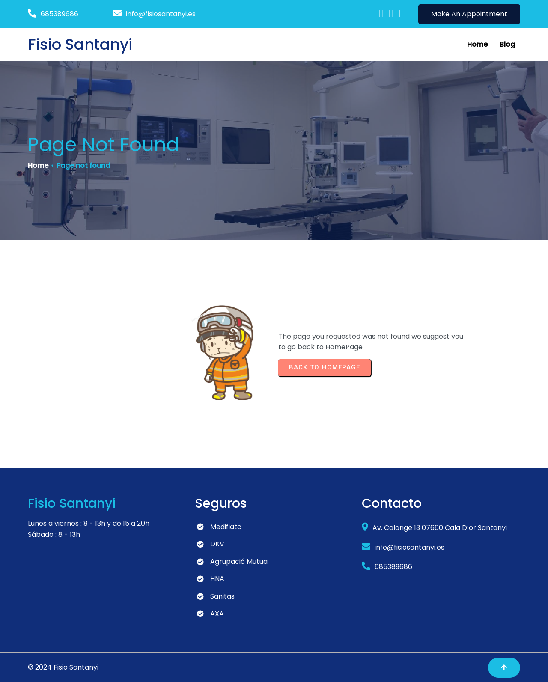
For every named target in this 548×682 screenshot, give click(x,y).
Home (38, 165)
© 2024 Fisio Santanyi (63, 667)
